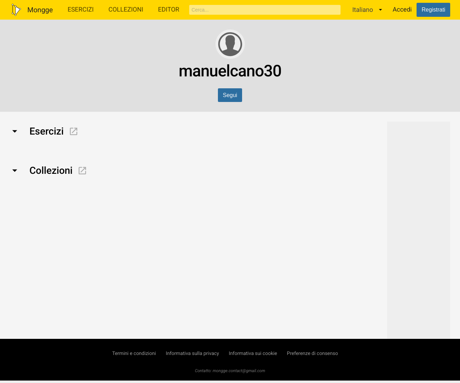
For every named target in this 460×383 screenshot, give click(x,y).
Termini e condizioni (134, 353)
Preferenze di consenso (312, 353)
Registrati (433, 10)
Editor (168, 9)
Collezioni (125, 9)
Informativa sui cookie (253, 353)
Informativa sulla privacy (192, 353)
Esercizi (81, 9)
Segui (230, 95)
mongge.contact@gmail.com (239, 370)
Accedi (402, 9)
